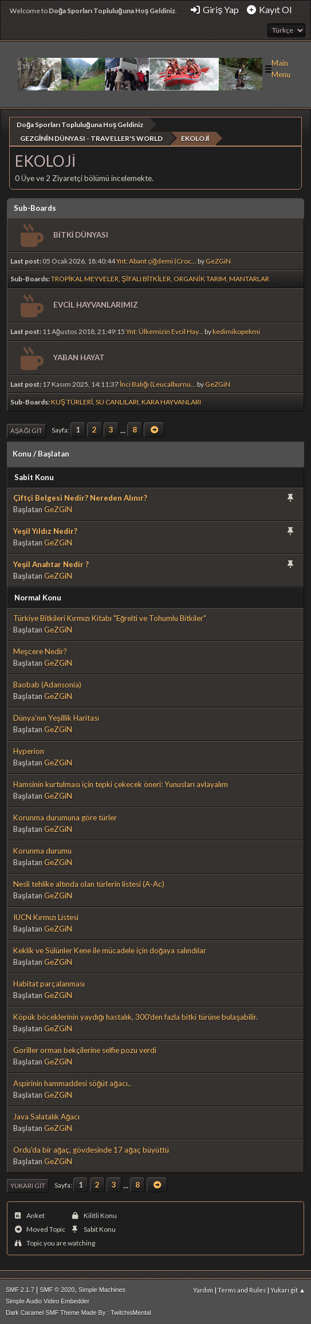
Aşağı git (26, 430)
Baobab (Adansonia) (47, 684)
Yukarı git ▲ (287, 1289)
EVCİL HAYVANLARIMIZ (95, 304)
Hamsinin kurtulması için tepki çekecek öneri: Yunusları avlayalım (120, 783)
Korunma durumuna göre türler (65, 817)
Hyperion (28, 750)
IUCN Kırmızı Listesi (45, 916)
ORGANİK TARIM (200, 278)
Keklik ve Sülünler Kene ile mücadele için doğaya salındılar (109, 949)
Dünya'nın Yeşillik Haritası (56, 717)
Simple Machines (101, 1289)
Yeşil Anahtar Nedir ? (51, 563)
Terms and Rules (242, 1289)
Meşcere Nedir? (40, 650)
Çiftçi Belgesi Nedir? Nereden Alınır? (80, 497)
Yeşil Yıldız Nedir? (45, 530)
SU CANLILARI (117, 401)
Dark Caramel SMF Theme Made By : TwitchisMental (78, 1312)
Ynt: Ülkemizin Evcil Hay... (164, 331)
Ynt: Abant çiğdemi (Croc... (156, 260)
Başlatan (53, 453)
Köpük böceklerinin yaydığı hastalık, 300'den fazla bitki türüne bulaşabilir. (135, 1016)
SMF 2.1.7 (20, 1289)
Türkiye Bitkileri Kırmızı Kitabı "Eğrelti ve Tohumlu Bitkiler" (109, 617)
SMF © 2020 (57, 1289)
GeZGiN (218, 260)
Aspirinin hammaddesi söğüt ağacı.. (72, 1082)
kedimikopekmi (236, 331)
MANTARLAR (249, 278)
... (123, 429)
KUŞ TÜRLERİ (72, 401)
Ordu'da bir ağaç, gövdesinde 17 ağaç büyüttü (91, 1149)
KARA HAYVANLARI (171, 401)
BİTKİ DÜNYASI (80, 234)
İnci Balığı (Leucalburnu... (158, 383)
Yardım (203, 1289)
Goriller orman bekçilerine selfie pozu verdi (84, 1049)
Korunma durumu (42, 850)
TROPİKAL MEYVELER (85, 278)
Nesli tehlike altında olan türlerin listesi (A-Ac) (88, 883)
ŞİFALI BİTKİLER (146, 278)
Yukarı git (27, 1185)
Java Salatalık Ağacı (46, 1116)
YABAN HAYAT (79, 357)
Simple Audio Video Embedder (47, 1300)
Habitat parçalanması (49, 983)
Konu (22, 453)
